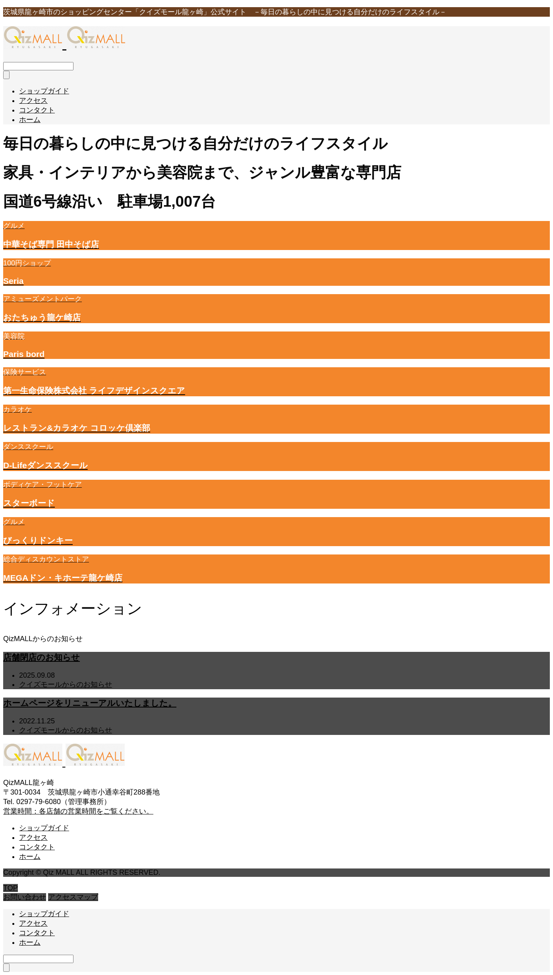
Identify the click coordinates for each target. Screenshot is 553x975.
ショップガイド (44, 91)
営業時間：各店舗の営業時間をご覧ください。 (78, 811)
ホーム (30, 120)
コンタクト (37, 110)
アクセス (33, 101)
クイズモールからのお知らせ (65, 684)
